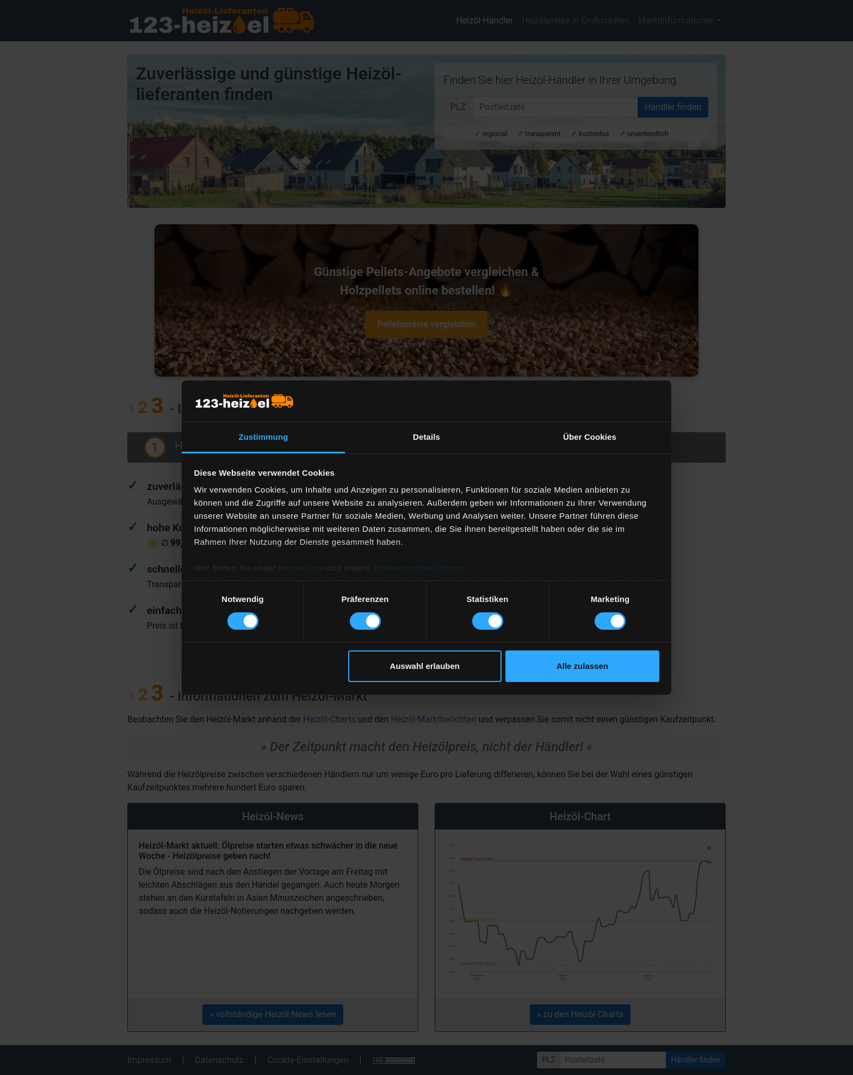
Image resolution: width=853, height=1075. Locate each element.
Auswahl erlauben (425, 666)
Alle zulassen (582, 666)
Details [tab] (426, 436)
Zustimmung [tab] (263, 436)
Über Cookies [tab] (589, 436)
